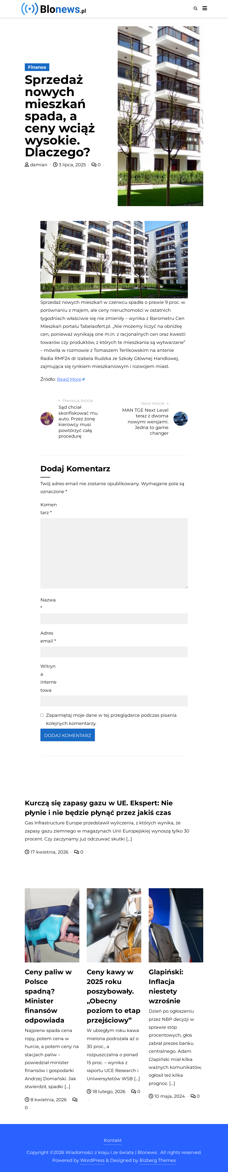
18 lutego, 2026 (107, 1091)
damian (37, 164)
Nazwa (48, 604)
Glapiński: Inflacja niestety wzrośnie (166, 986)
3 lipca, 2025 (70, 164)
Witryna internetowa (48, 678)
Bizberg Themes (158, 1160)
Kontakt (113, 1140)
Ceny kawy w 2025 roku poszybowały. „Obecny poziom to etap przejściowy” (114, 996)
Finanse (37, 67)
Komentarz (48, 508)
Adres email (48, 637)
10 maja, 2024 (167, 1096)
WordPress (92, 1160)
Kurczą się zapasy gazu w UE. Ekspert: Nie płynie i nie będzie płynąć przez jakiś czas (99, 808)
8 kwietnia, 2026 (46, 1099)
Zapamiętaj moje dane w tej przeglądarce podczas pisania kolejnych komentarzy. (111, 719)
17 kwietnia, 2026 (47, 852)
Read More (69, 379)
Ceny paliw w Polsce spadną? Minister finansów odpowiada (48, 996)
